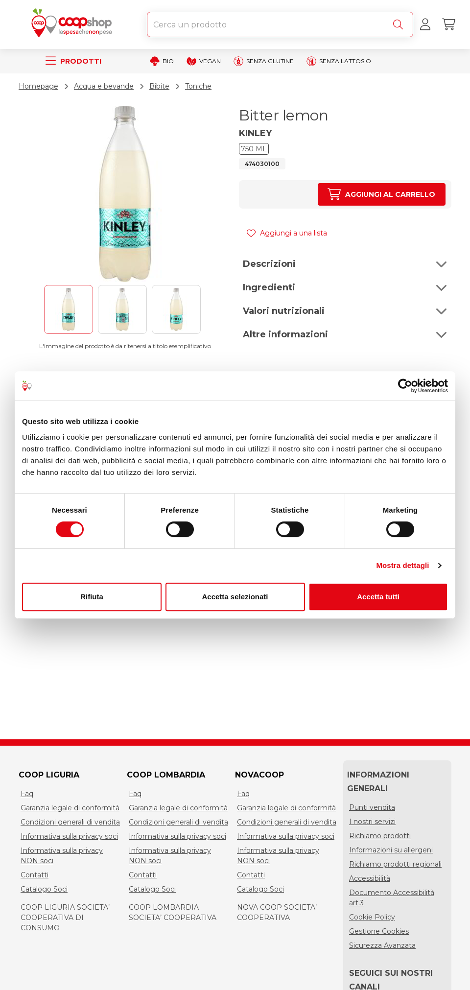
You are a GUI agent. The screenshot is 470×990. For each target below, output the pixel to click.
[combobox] (280, 24)
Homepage (38, 86)
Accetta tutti (378, 596)
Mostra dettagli (402, 565)
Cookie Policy (372, 917)
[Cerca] (400, 24)
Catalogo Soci (44, 889)
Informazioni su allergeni (391, 850)
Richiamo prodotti (380, 835)
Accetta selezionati (235, 596)
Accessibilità (369, 878)
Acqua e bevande (104, 86)
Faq (27, 793)
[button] (345, 264)
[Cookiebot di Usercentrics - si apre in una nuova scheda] (405, 385)
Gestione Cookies (379, 931)
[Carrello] (448, 24)
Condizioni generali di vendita (70, 822)
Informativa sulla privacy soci (69, 836)
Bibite (159, 86)
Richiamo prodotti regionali (395, 864)
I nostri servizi (372, 821)
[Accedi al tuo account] (425, 24)
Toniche (198, 86)
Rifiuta (91, 596)
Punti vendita (372, 807)
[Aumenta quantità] (381, 194)
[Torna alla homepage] (73, 24)
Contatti (34, 875)
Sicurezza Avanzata (382, 945)
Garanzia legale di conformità (70, 807)
